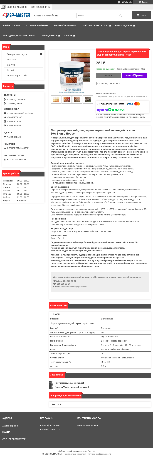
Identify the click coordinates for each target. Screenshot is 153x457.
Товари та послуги (17, 54)
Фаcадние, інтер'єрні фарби (19, 35)
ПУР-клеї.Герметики (65, 25)
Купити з (134, 75)
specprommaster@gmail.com (74, 287)
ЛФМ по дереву (123, 25)
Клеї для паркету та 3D (95, 25)
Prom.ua (91, 451)
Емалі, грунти (49, 35)
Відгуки (11, 65)
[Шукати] (120, 15)
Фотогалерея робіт (17, 75)
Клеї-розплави (11, 25)
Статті (10, 70)
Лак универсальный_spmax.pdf (69, 383)
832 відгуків (127, 2)
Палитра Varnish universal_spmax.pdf (72, 387)
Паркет (68, 35)
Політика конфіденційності (99, 454)
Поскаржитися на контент (75, 454)
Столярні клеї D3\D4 (37, 25)
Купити (108, 75)
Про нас (11, 59)
